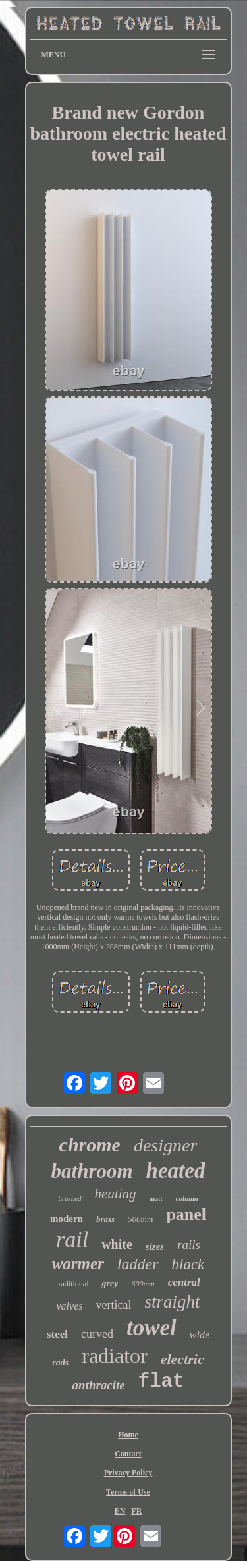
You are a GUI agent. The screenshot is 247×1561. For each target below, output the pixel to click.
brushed (69, 1198)
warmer (78, 1264)
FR (136, 1511)
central (184, 1282)
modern (66, 1218)
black (188, 1264)
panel (186, 1214)
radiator (115, 1355)
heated (176, 1170)
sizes (155, 1246)
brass (105, 1219)
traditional (72, 1283)
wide (199, 1334)
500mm (140, 1219)
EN (120, 1511)
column (187, 1198)
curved (97, 1333)
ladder (138, 1264)
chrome (90, 1144)
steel (57, 1334)
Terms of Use (128, 1491)
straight (172, 1301)
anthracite (98, 1385)
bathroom (92, 1170)
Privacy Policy (128, 1472)
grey (109, 1283)
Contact (128, 1453)
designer (165, 1145)
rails (188, 1245)
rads (60, 1362)
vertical (113, 1304)
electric (182, 1359)
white (116, 1244)
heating (115, 1194)
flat (161, 1381)
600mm (142, 1283)
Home (128, 1434)
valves (70, 1305)
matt (156, 1198)
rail (72, 1239)
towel (151, 1327)
